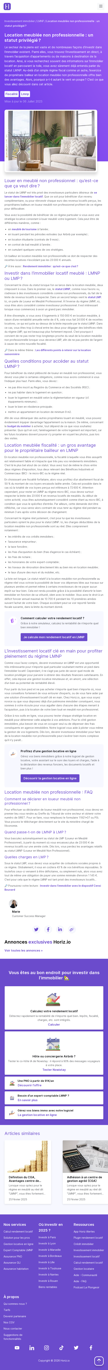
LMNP (40, 21)
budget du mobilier (19, 426)
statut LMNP (62, 289)
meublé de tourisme (24, 229)
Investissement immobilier (19, 21)
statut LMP (94, 297)
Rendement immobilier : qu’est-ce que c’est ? (50, 266)
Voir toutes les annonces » (23, 950)
